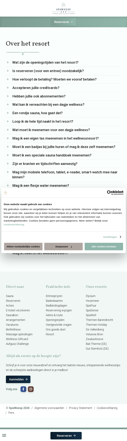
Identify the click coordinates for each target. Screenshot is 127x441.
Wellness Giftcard (17, 339)
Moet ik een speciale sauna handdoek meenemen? (51, 155)
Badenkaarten (54, 300)
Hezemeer (92, 300)
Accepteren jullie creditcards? (35, 88)
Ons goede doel (55, 329)
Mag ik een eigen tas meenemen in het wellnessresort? (55, 138)
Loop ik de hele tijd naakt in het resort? (42, 121)
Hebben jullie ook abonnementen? (39, 96)
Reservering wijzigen (59, 310)
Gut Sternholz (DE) (97, 348)
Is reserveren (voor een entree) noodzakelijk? (48, 71)
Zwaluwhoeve (94, 339)
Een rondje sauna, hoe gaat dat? (37, 113)
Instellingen (110, 237)
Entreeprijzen (54, 296)
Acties (10, 305)
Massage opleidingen (19, 334)
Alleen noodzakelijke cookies (23, 246)
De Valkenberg (95, 329)
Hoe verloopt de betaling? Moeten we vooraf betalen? (54, 79)
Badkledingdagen (56, 305)
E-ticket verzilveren (18, 310)
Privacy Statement (80, 408)
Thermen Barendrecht (99, 320)
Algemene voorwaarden (49, 408)
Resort (50, 334)
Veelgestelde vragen (59, 324)
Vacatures (12, 324)
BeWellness (13, 329)
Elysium (90, 296)
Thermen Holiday (96, 324)
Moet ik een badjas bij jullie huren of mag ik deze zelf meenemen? (63, 147)
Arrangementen (15, 320)
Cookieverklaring (107, 408)
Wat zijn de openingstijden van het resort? (45, 62)
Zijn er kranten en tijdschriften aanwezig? (44, 164)
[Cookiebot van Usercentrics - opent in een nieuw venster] (109, 192)
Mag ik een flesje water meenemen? (40, 186)
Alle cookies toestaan (103, 246)
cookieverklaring (14, 224)
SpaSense (92, 310)
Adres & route (54, 315)
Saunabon (12, 315)
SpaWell (91, 315)
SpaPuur (91, 305)
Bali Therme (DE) (96, 343)
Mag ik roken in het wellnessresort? (40, 253)
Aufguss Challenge (17, 343)
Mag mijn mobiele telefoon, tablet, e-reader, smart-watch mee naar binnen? (65, 174)
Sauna (9, 296)
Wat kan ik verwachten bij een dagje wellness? (48, 105)
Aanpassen (63, 246)
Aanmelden (18, 379)
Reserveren (64, 22)
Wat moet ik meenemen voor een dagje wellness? (51, 130)
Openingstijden (55, 320)
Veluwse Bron (94, 334)
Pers (11, 412)
